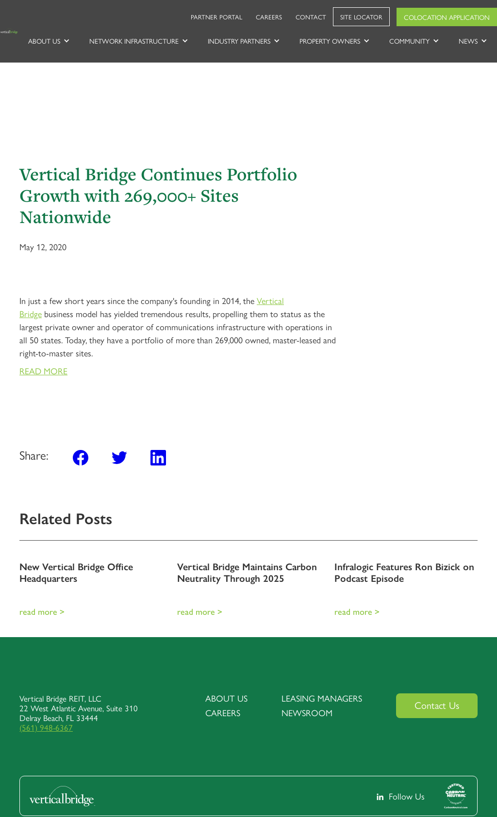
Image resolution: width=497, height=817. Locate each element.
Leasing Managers (322, 698)
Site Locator (361, 16)
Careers (269, 16)
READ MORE (43, 371)
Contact (311, 16)
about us (226, 698)
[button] (49, 40)
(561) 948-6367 (46, 727)
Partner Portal (216, 16)
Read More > (42, 612)
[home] (9, 31)
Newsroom (307, 713)
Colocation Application (447, 17)
